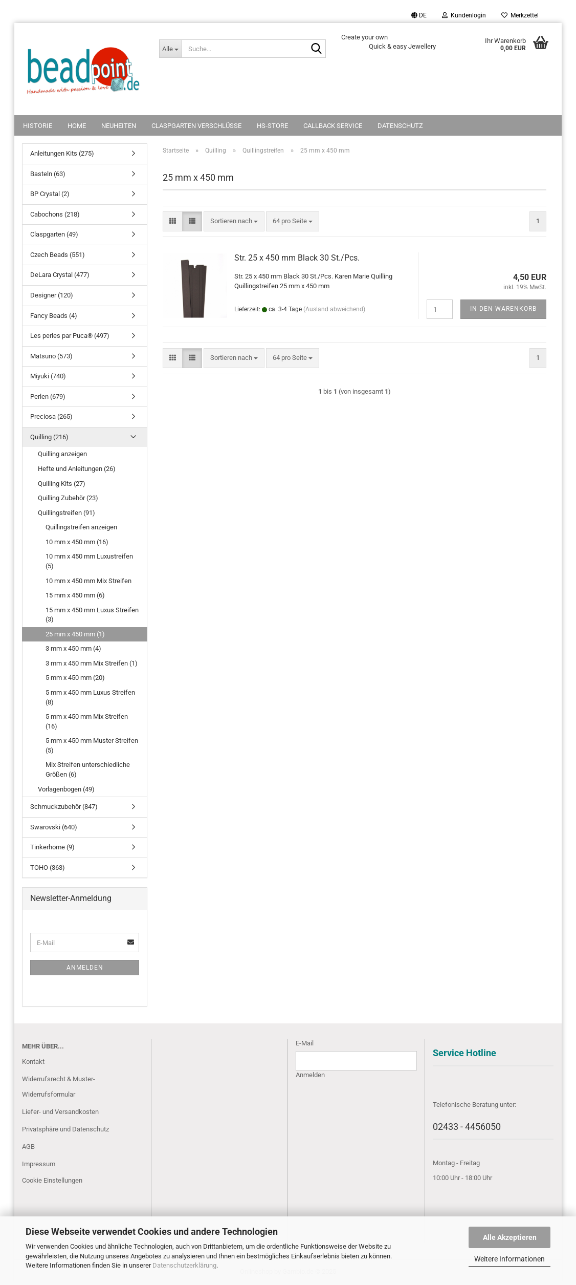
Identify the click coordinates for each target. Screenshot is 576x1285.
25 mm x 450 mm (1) (75, 634)
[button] (419, 15)
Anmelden (85, 967)
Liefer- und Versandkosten (60, 1112)
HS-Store (272, 126)
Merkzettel (520, 15)
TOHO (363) (47, 867)
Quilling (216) (49, 437)
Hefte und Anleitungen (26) (77, 469)
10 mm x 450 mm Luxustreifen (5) (89, 561)
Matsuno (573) (51, 356)
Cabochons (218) (55, 214)
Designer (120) (51, 295)
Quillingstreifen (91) (66, 513)
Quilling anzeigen (62, 454)
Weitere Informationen (509, 1259)
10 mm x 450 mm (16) (77, 542)
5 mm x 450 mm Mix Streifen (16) (87, 721)
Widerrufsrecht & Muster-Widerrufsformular (58, 1086)
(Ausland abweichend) (334, 309)
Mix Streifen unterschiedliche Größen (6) (88, 769)
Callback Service (332, 126)
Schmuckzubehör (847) (64, 806)
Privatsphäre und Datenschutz (65, 1129)
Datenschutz (400, 126)
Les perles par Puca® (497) (69, 335)
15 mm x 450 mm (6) (75, 595)
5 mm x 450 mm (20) (75, 677)
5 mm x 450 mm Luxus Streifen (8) (90, 697)
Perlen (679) (47, 396)
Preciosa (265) (51, 416)
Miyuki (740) (48, 376)
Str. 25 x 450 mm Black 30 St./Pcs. (297, 258)
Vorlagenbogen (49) (66, 789)
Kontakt (33, 1061)
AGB (28, 1146)
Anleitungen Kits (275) (62, 153)
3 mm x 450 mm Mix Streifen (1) (92, 663)
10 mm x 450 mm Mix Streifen (88, 581)
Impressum (38, 1164)
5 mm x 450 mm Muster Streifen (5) (92, 745)
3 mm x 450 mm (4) (73, 648)
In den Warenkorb (503, 308)
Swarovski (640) (53, 827)
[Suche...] (170, 48)
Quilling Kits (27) (61, 483)
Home (77, 126)
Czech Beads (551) (57, 255)
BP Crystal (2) (50, 194)
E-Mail (305, 1043)
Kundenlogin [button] (464, 15)
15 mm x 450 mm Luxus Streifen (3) (92, 615)
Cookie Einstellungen (52, 1180)
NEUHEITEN (118, 126)
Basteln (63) (47, 174)
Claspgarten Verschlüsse (196, 126)
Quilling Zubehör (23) (68, 498)
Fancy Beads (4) (53, 315)
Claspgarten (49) (54, 234)
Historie (37, 126)
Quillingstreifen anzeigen (81, 527)
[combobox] (234, 221)
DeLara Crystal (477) (60, 275)
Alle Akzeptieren (510, 1237)
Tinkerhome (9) (52, 847)
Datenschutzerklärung (184, 1265)
